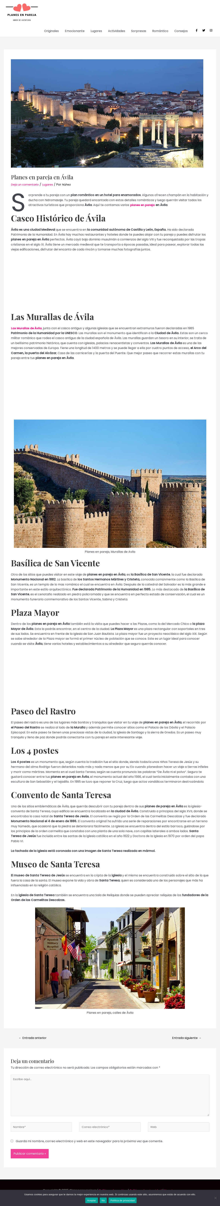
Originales (51, 31)
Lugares (96, 31)
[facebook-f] (198, 30)
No (103, 1200)
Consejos (181, 31)
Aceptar (91, 1200)
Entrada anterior (34, 1038)
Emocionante (75, 31)
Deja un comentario (25, 185)
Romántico (160, 31)
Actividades (116, 31)
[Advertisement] (110, 283)
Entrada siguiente (184, 1038)
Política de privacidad (122, 1200)
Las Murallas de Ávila (27, 328)
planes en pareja (143, 205)
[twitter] (205, 30)
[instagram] (211, 30)
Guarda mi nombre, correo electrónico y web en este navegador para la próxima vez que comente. (89, 1146)
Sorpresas (138, 31)
